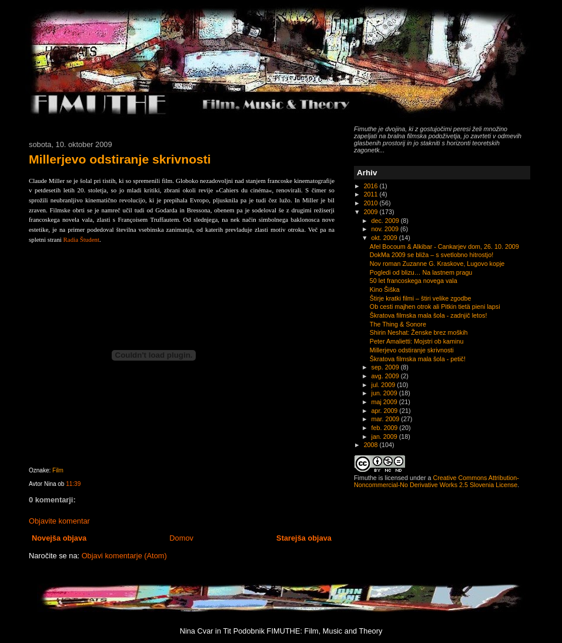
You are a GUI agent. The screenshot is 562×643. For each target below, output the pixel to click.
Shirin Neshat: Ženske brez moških (419, 332)
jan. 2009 (385, 436)
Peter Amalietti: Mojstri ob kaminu (417, 341)
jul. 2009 (384, 384)
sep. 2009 (386, 367)
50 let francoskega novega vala (413, 280)
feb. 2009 (386, 427)
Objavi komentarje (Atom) (124, 555)
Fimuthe (365, 477)
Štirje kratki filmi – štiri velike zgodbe (420, 298)
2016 (372, 185)
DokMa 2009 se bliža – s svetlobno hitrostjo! (431, 254)
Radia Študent (80, 239)
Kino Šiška (385, 289)
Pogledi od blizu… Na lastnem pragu (421, 272)
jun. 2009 (385, 393)
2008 (372, 444)
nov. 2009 (386, 228)
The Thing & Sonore (398, 324)
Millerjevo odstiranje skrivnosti (120, 159)
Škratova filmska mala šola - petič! (418, 358)
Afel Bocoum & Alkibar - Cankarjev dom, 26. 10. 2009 (444, 246)
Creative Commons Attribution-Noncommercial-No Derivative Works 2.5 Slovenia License (436, 481)
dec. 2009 (386, 220)
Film (57, 470)
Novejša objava (59, 538)
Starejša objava (304, 538)
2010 (372, 202)
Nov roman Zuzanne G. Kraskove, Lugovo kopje (437, 263)
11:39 (73, 484)
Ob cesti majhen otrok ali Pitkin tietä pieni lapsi (435, 306)
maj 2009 (385, 401)
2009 (372, 211)
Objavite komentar (59, 521)
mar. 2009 (387, 418)
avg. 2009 (386, 375)
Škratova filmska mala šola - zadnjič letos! (428, 315)
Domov (181, 538)
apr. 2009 (386, 410)
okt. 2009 (385, 237)
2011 (372, 194)
